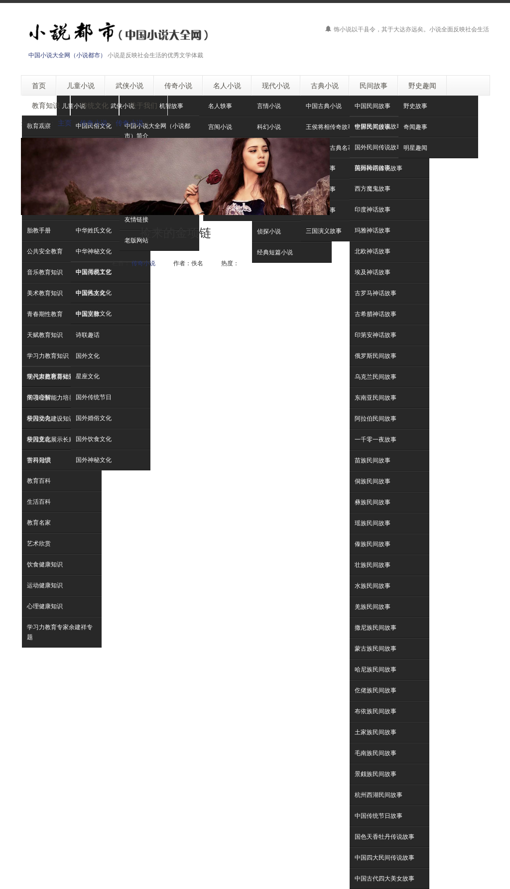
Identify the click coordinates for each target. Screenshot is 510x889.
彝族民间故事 (372, 502)
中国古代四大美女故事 (384, 878)
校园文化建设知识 (51, 418)
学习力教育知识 (48, 355)
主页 (65, 122)
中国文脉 (88, 314)
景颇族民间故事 (375, 774)
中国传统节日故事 (378, 815)
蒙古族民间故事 (375, 648)
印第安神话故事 (375, 335)
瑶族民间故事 (372, 523)
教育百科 (39, 480)
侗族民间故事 (372, 481)
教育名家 (39, 522)
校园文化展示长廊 (51, 439)
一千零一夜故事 (375, 439)
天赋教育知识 (45, 335)
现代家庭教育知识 (51, 376)
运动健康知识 (45, 585)
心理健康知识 (45, 606)
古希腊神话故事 (375, 314)
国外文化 (88, 355)
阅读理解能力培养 (51, 397)
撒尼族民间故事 (375, 627)
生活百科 (39, 501)
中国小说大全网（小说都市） (67, 55)
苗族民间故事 (372, 460)
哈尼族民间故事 (375, 669)
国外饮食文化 (94, 439)
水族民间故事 (372, 585)
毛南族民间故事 (375, 753)
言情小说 (269, 106)
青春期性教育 (45, 314)
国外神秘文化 (94, 459)
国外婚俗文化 (94, 418)
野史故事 (415, 106)
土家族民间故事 (375, 732)
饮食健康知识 (45, 564)
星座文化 (88, 376)
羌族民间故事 (372, 606)
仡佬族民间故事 (375, 690)
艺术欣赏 (39, 543)
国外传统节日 (94, 397)
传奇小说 (94, 122)
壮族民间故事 (372, 564)
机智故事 (171, 106)
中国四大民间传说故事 (384, 857)
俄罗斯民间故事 (375, 355)
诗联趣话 (88, 335)
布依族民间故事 (375, 711)
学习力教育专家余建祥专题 (60, 632)
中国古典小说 (324, 106)
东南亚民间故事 (375, 397)
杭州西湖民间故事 (378, 794)
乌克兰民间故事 (375, 376)
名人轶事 (220, 106)
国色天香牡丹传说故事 (384, 836)
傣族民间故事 (372, 544)
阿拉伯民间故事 (375, 418)
